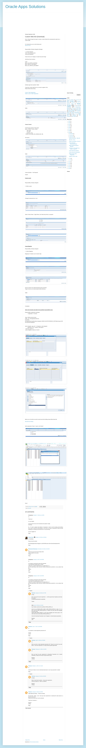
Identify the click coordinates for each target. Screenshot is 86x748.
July (70, 158)
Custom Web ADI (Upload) (74, 150)
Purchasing (79, 110)
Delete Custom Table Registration (31, 93)
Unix (72, 113)
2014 (69, 161)
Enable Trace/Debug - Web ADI (74, 141)
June (70, 159)
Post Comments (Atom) (34, 741)
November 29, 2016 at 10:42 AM (43, 548)
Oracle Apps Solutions (25, 6)
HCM (75, 105)
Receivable (70, 111)
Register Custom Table (73, 156)
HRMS (69, 107)
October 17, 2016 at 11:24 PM (38, 515)
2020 (69, 125)
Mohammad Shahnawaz (32, 548)
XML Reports (74, 116)
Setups (68, 112)
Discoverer (73, 102)
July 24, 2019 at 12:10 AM (38, 605)
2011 (69, 166)
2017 (69, 129)
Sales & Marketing (76, 111)
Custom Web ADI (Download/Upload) (73, 143)
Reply (29, 533)
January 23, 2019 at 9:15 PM (37, 691)
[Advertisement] (43, 22)
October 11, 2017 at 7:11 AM (37, 665)
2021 (69, 124)
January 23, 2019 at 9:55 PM (41, 676)
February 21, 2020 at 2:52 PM (41, 649)
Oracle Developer (71, 110)
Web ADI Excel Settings (29, 421)
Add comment (28, 708)
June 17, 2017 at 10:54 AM (37, 626)
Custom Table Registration (30, 92)
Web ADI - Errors (72, 139)
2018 (69, 127)
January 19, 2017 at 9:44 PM (38, 559)
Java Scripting (73, 108)
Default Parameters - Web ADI (74, 138)
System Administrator (75, 112)
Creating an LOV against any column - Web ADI (74, 149)
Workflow (74, 115)
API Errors (77, 99)
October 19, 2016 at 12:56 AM (41, 537)
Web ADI (29, 508)
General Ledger (70, 103)
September (71, 136)
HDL (78, 105)
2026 (69, 121)
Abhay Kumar (31, 537)
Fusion (78, 102)
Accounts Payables (70, 99)
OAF (73, 109)
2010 (69, 168)
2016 (69, 130)
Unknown (30, 626)
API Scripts (70, 101)
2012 (69, 165)
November (71, 135)
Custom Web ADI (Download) (74, 152)
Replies (31, 590)
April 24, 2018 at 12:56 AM (40, 640)
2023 (69, 122)
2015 (69, 132)
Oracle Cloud (78, 109)
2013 (69, 163)
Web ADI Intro (28, 45)
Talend (68, 113)
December (71, 133)
